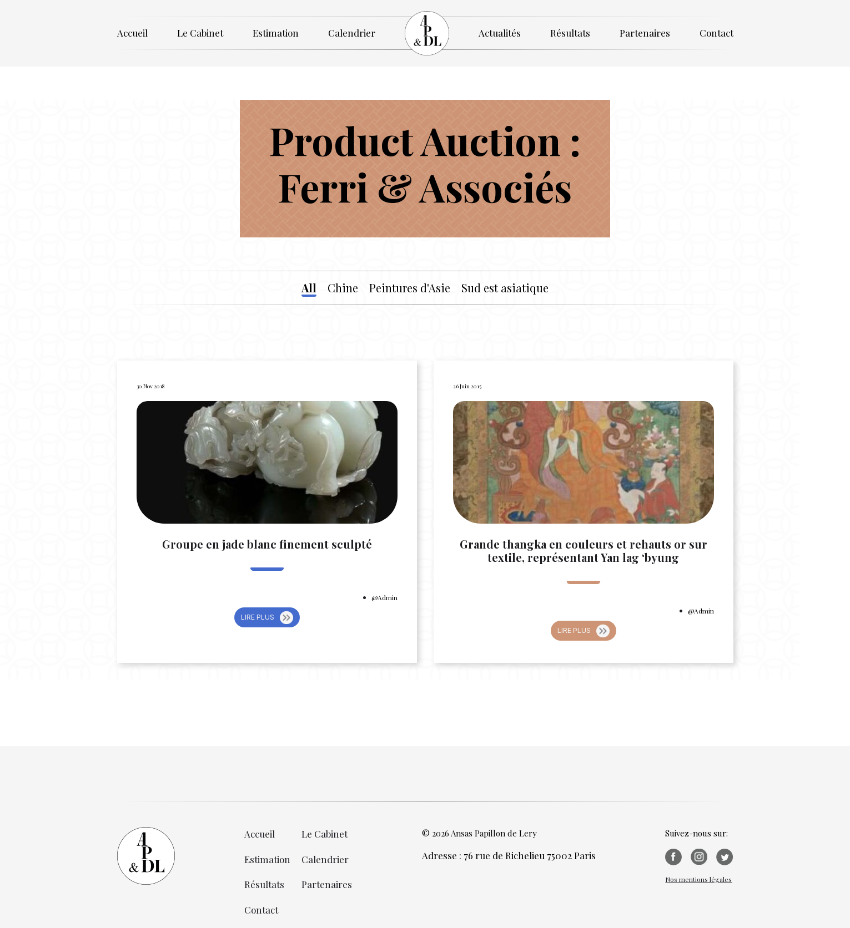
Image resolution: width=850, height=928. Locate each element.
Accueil (132, 33)
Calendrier (351, 33)
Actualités (500, 33)
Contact (716, 33)
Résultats (570, 33)
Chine (343, 288)
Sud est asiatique (505, 288)
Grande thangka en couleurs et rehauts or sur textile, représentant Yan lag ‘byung (583, 550)
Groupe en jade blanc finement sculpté (267, 544)
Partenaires (645, 33)
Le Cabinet (200, 33)
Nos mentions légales (698, 879)
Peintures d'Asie (409, 288)
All (308, 288)
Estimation (276, 33)
